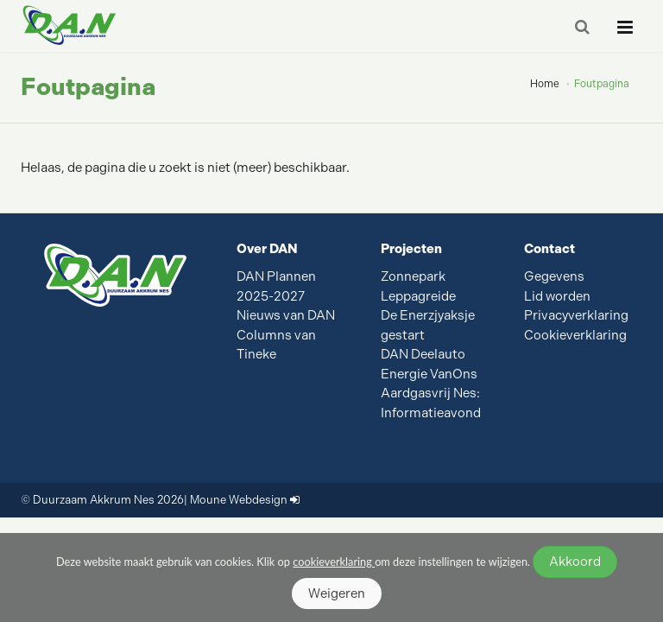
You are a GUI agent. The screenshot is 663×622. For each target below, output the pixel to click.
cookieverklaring (334, 561)
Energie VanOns (429, 374)
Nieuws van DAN (286, 315)
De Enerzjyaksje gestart (428, 325)
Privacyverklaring (576, 315)
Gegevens (554, 276)
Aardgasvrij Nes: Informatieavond (431, 403)
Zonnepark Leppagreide (418, 286)
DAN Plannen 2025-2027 (276, 286)
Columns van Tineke (276, 345)
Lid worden (557, 296)
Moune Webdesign (238, 499)
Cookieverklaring (575, 335)
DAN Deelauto (423, 354)
